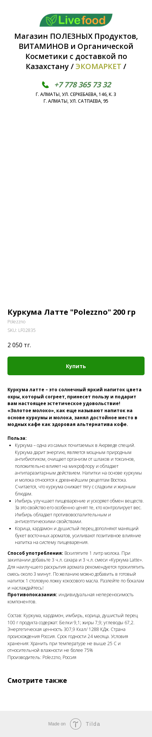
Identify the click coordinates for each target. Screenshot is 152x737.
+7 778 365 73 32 (82, 85)
